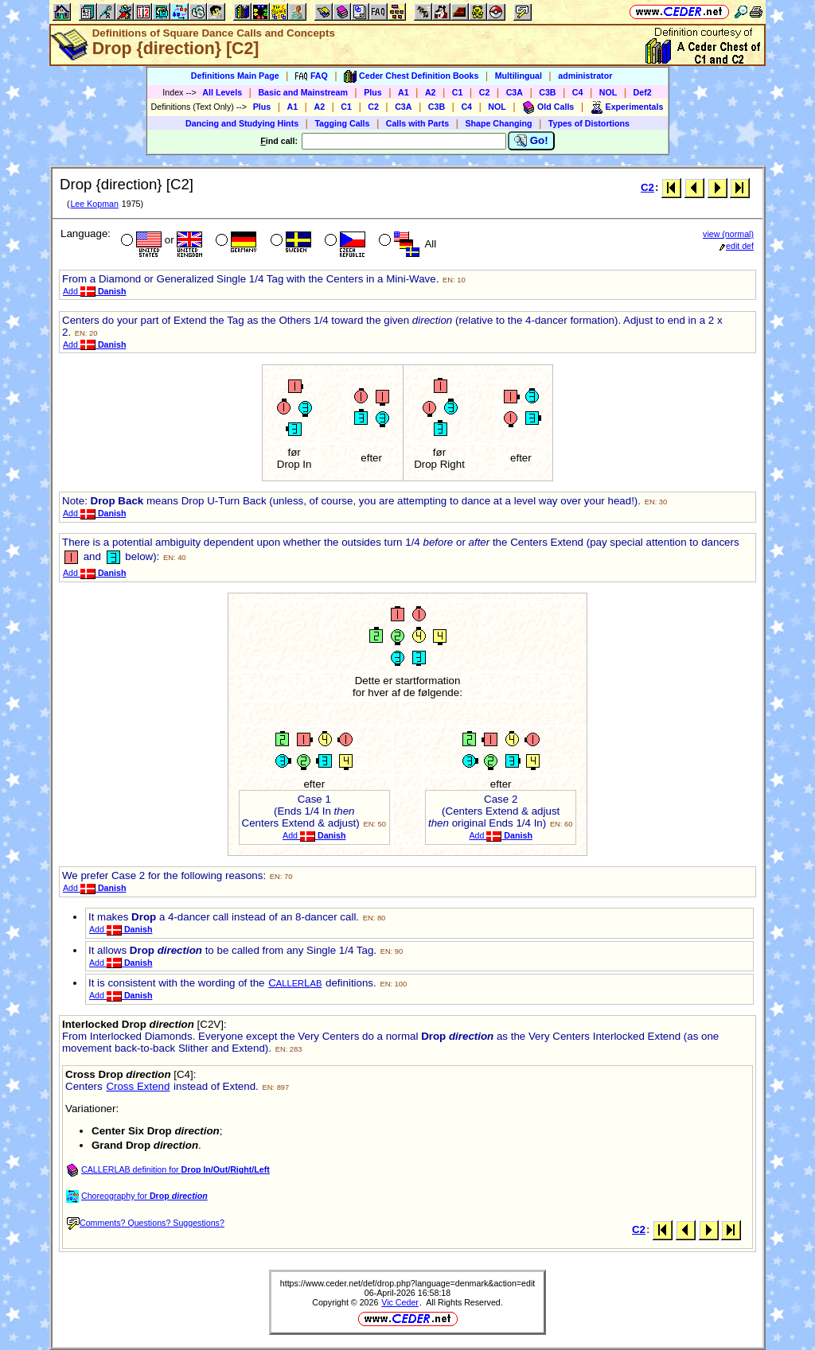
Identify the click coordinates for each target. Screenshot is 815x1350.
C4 (577, 92)
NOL (608, 92)
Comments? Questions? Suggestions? (145, 1222)
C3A (514, 92)
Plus (373, 92)
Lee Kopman (94, 203)
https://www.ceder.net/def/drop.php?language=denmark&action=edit (408, 1283)
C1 (457, 92)
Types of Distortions (589, 123)
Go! (531, 140)
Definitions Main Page (235, 75)
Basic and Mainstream (303, 92)
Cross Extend (138, 1086)
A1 (403, 92)
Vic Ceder (400, 1302)
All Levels (222, 92)
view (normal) (728, 234)
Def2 (643, 92)
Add (94, 291)
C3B (547, 92)
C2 (484, 92)
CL (295, 983)
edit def (736, 246)
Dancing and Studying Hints (241, 123)
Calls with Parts (417, 123)
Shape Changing (498, 123)
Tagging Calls (341, 123)
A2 (430, 92)
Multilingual (518, 75)
